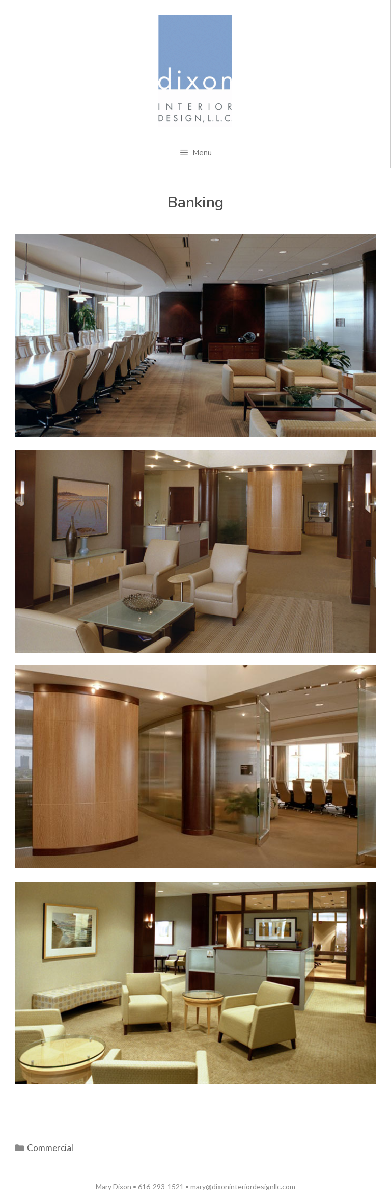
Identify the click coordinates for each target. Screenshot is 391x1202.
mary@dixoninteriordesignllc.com (242, 1186)
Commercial (50, 1147)
